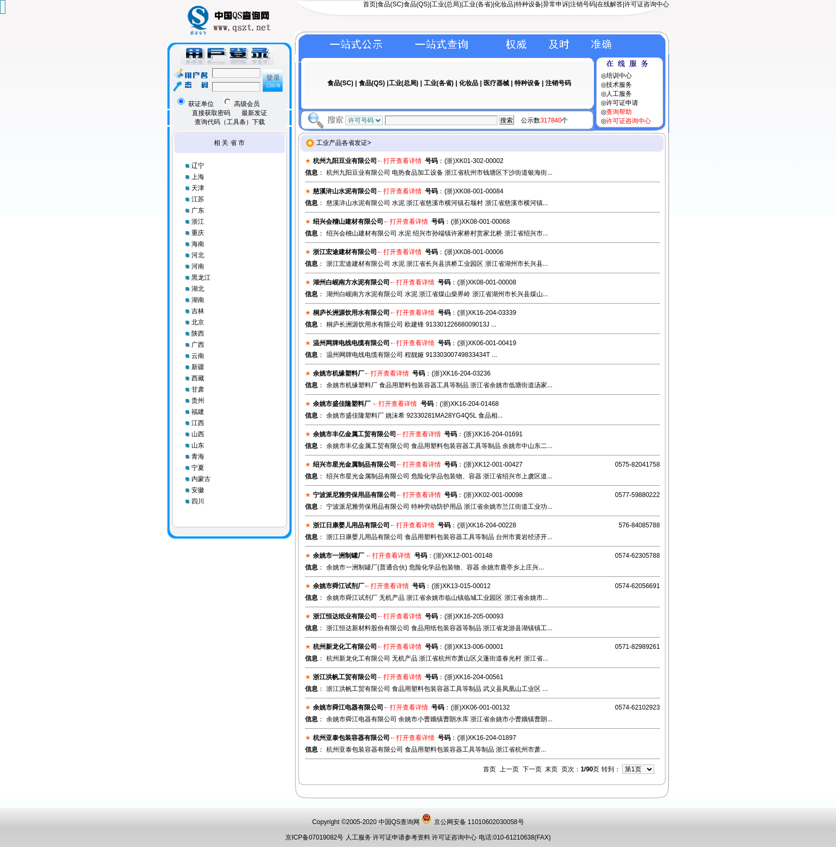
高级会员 (241, 104)
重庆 (197, 233)
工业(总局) (446, 4)
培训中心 (619, 75)
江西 (197, 423)
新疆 (197, 367)
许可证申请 (622, 103)
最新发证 (254, 113)
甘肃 (197, 389)
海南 (197, 244)
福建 (197, 412)
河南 (197, 266)
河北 (197, 255)
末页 (551, 769)
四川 (197, 501)
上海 (197, 177)
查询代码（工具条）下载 (230, 122)
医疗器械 (496, 83)
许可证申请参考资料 (402, 837)
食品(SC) (390, 4)
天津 (197, 188)
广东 (197, 210)
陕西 (197, 333)
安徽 (197, 490)
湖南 (197, 300)
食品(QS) (417, 4)
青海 (197, 456)
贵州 (197, 400)
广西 (197, 344)
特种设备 (528, 4)
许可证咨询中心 (646, 4)
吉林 (197, 311)
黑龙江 (201, 277)
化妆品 (503, 4)
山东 (197, 445)
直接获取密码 (211, 113)
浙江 (197, 221)
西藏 (197, 378)
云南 (197, 356)
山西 (197, 434)
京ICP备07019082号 (314, 837)
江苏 (197, 199)
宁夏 (197, 467)
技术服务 (619, 84)
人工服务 (619, 93)
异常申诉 (555, 4)
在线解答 (610, 4)
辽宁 (197, 165)
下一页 (532, 769)
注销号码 (583, 4)
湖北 (197, 288)
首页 (369, 4)
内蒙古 (201, 479)
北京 (197, 322)
